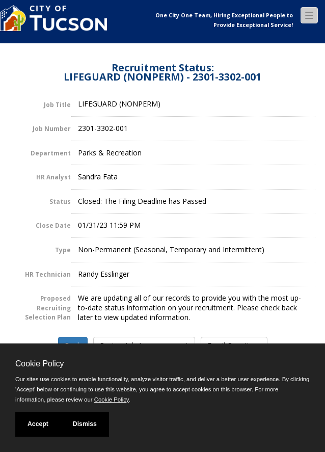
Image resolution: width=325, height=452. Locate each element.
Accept (38, 424)
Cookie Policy (39, 363)
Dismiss (85, 424)
